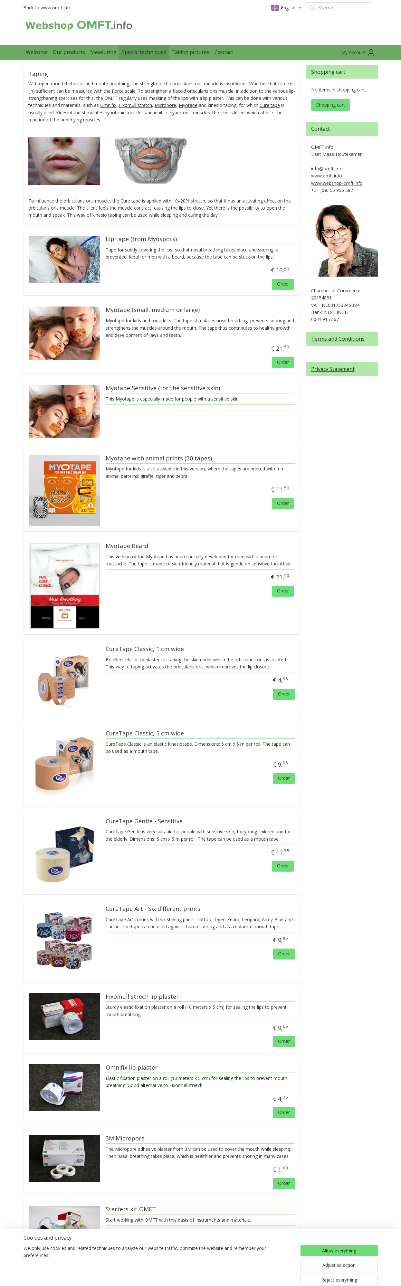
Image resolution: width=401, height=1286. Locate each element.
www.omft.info (326, 176)
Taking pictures (190, 52)
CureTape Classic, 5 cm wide (144, 733)
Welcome (37, 52)
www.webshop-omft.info (337, 183)
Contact (224, 52)
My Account (358, 52)
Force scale (123, 91)
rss (194, 1274)
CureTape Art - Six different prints (152, 908)
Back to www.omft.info (47, 8)
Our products (69, 52)
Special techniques (144, 52)
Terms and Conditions (338, 338)
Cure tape (269, 105)
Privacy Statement (333, 369)
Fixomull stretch (135, 105)
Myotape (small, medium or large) (152, 310)
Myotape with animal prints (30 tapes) (158, 458)
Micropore (165, 105)
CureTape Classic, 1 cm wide (144, 649)
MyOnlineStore (277, 1274)
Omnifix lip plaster (131, 1067)
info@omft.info (327, 168)
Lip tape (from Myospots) (141, 239)
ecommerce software (220, 1274)
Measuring (103, 52)
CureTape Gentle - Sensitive (143, 821)
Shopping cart (330, 105)
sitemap (181, 1274)
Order (283, 284)
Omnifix (108, 105)
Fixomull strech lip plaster (141, 996)
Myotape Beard (126, 546)
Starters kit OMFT (130, 1209)
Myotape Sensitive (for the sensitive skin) (162, 388)
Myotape (187, 105)
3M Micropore (124, 1138)
